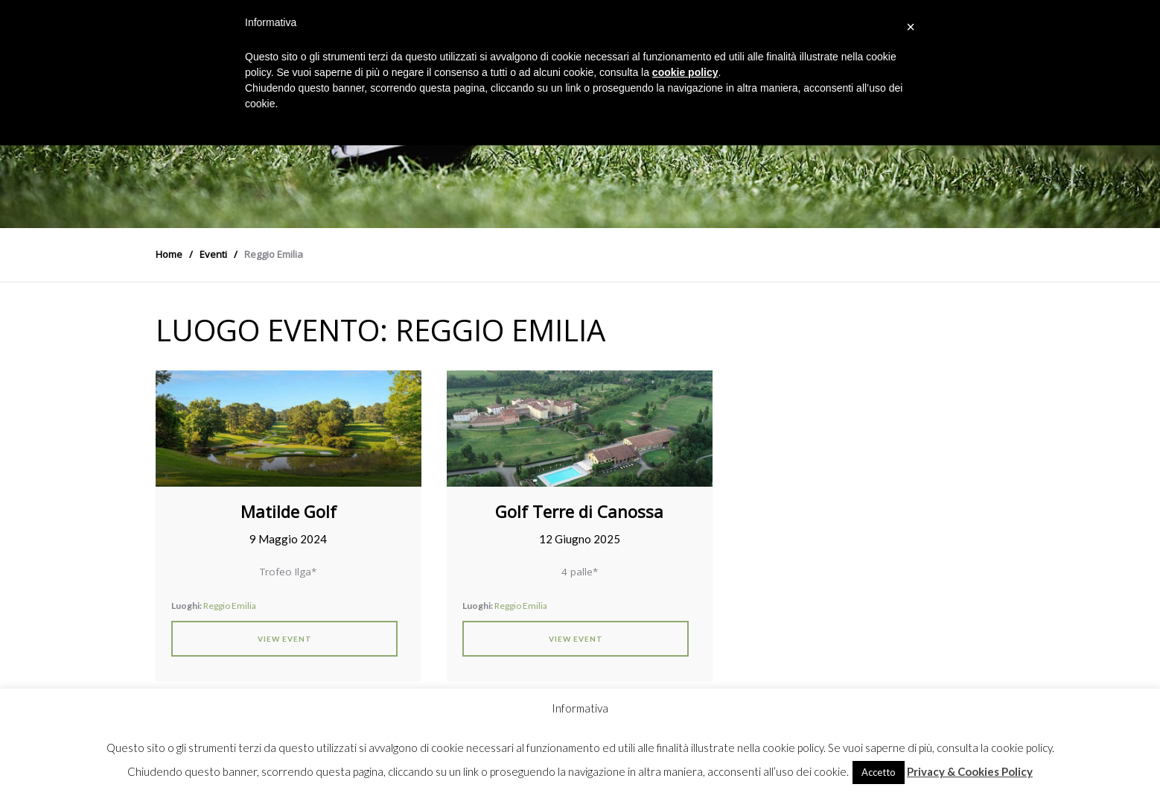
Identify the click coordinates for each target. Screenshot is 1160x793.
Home (169, 254)
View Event (285, 638)
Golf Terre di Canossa (579, 511)
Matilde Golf (288, 511)
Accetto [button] (878, 772)
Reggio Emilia (229, 605)
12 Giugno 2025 (579, 539)
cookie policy (685, 72)
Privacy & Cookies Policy (970, 771)
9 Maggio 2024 (288, 539)
